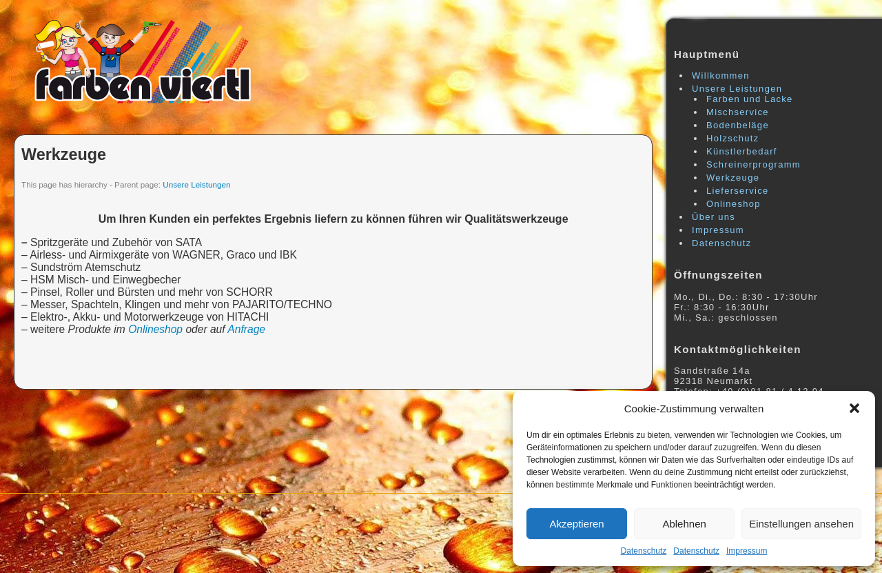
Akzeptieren (576, 524)
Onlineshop (155, 329)
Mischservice (737, 112)
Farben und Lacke (749, 99)
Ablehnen (684, 524)
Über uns (713, 217)
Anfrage (246, 329)
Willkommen (721, 75)
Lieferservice (737, 190)
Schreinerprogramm (753, 164)
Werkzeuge (63, 154)
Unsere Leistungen (196, 184)
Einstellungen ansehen (801, 524)
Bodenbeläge (737, 125)
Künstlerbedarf (741, 151)
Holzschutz (732, 138)
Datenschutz (644, 551)
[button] (854, 408)
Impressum (746, 551)
